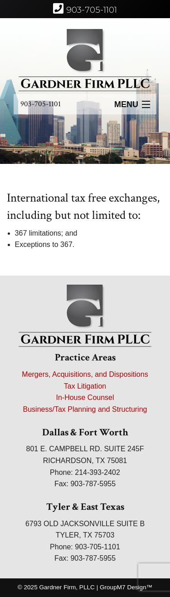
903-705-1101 (40, 104)
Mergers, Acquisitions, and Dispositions (85, 374)
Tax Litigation (85, 386)
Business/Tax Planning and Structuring (85, 409)
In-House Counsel (85, 397)
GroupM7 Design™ (126, 587)
